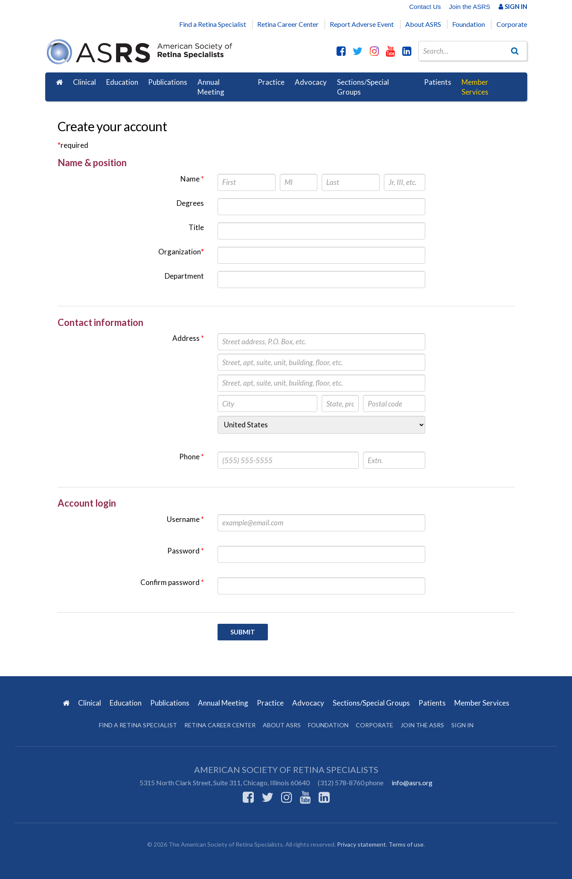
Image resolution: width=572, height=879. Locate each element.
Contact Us (425, 6)
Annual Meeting (210, 87)
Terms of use (406, 844)
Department (184, 275)
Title (196, 227)
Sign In (513, 6)
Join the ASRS (470, 6)
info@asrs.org (412, 782)
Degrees (190, 203)
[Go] (514, 50)
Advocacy (311, 82)
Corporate (512, 24)
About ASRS (423, 24)
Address (188, 338)
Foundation (468, 24)
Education (122, 82)
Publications (167, 82)
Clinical (84, 82)
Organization (181, 251)
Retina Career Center (288, 24)
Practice (271, 82)
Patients (437, 82)
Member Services (475, 87)
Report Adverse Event (362, 24)
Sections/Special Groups (363, 87)
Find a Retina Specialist (212, 24)
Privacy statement (361, 844)
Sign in (462, 725)
